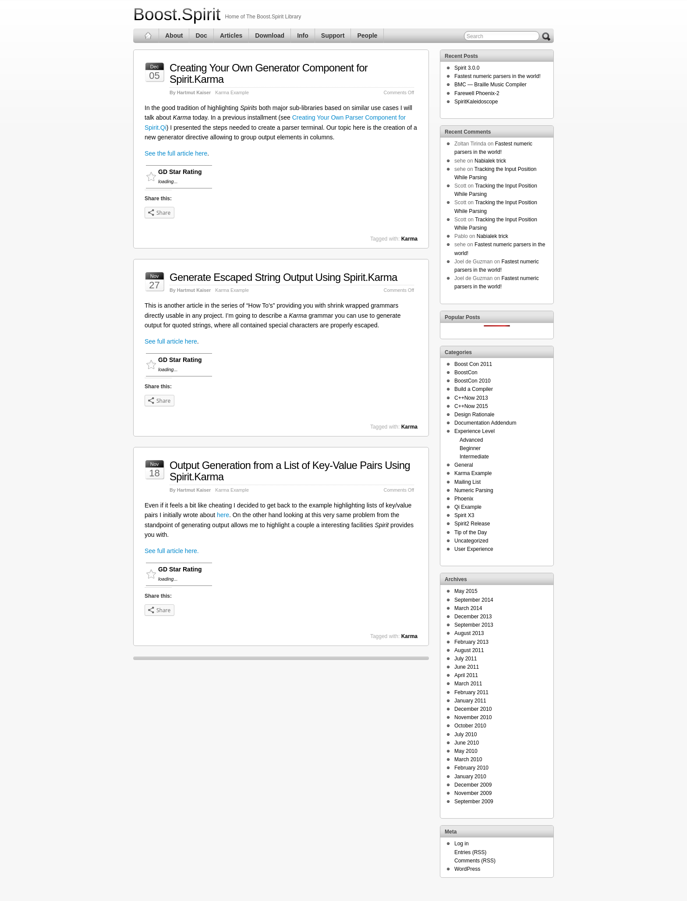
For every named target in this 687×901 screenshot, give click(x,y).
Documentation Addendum (485, 423)
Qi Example (468, 507)
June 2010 (466, 743)
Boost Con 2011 (473, 364)
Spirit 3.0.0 (466, 68)
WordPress (467, 869)
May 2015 (466, 591)
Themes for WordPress (531, 886)
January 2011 (470, 701)
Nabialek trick (490, 161)
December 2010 (473, 709)
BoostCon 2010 (472, 381)
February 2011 (471, 692)
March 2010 (468, 759)
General (463, 465)
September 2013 (473, 625)
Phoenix (463, 499)
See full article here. (172, 550)
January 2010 (470, 776)
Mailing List (467, 482)
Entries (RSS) (470, 852)
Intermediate (474, 457)
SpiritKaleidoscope (476, 102)
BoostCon (466, 372)
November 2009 (473, 793)
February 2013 (471, 642)
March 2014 (468, 608)
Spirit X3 (464, 515)
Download (269, 35)
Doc (201, 35)
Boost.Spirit (176, 14)
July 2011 (465, 659)
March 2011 (468, 684)
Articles (231, 35)
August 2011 (469, 650)
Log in (461, 844)
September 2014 (473, 600)
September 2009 (473, 801)
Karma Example (232, 92)
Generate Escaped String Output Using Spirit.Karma (283, 277)
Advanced (471, 440)
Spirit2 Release (472, 524)
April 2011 (466, 675)
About (174, 35)
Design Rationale (474, 414)
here (223, 514)
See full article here (171, 341)
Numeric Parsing (473, 490)
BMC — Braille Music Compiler (490, 85)
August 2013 (469, 633)
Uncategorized (471, 541)
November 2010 (473, 717)
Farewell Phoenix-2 (476, 93)
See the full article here (176, 153)
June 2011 (466, 667)
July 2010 (465, 734)
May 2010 (466, 751)
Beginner (470, 448)
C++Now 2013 (471, 398)
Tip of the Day (470, 532)
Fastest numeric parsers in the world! (497, 76)
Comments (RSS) (475, 861)
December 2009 (473, 785)
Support (333, 35)
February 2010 (471, 768)
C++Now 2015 (471, 406)
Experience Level (474, 431)
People (367, 35)
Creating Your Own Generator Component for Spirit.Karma (269, 73)
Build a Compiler (473, 389)
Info (302, 35)
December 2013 (473, 617)
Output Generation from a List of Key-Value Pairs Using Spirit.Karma (290, 470)
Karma (409, 239)
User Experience (473, 549)
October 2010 (470, 726)
